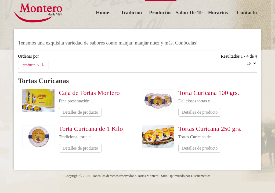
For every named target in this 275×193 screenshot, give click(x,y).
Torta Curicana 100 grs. (208, 92)
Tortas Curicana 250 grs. (210, 128)
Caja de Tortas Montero (89, 92)
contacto (247, 12)
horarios (218, 12)
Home (102, 12)
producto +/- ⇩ (33, 65)
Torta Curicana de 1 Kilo (91, 128)
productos (160, 12)
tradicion (131, 12)
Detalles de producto (80, 112)
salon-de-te (189, 12)
